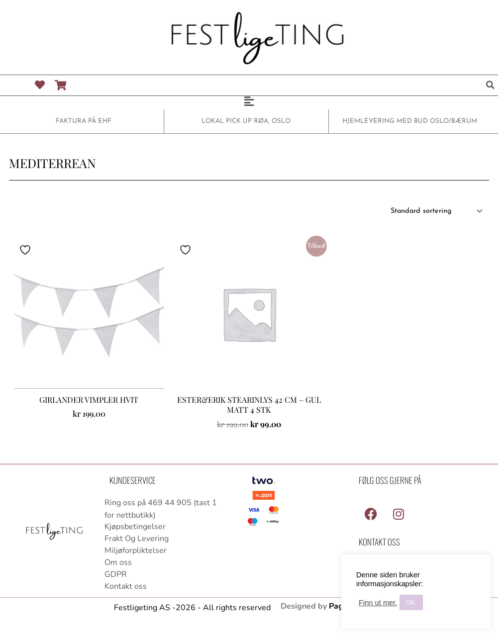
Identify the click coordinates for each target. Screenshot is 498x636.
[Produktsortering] (433, 211)
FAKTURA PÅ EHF (84, 121)
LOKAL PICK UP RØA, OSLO (246, 121)
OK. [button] (410, 602)
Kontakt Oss (379, 542)
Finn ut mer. (378, 603)
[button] (490, 85)
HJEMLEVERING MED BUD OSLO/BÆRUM (410, 121)
